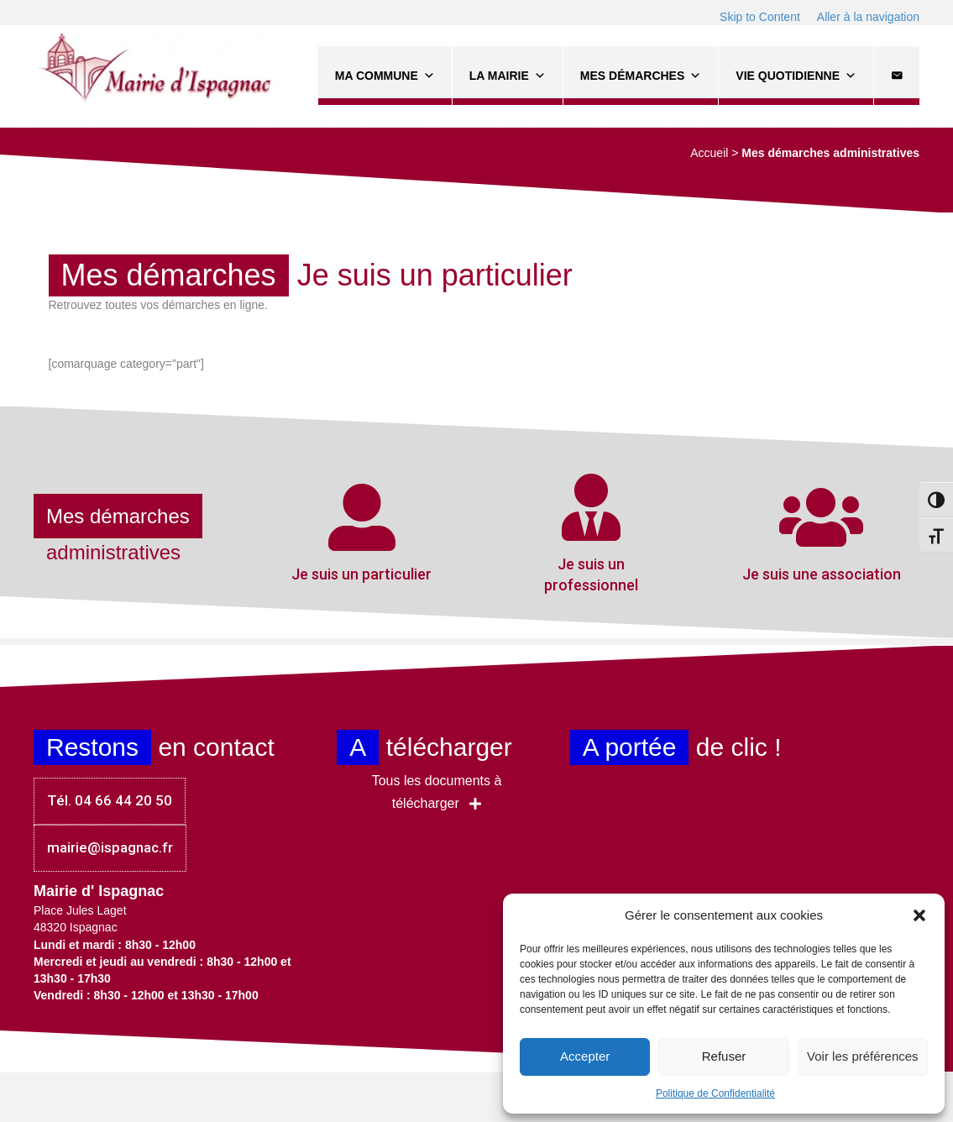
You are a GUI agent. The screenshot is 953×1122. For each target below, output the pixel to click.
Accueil (709, 153)
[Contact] (896, 75)
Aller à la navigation (868, 17)
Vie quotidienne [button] (796, 75)
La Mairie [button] (507, 75)
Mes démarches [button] (640, 75)
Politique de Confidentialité (715, 1093)
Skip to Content (760, 17)
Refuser (724, 1056)
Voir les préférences (863, 1056)
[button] (919, 915)
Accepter (585, 1056)
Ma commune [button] (385, 75)
